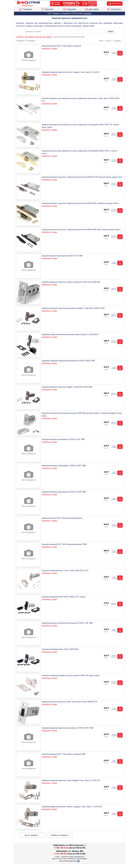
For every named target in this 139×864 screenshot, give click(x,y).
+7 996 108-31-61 (61, 848)
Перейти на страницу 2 (60, 835)
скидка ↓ (118, 41)
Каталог (47, 9)
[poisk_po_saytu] (64, 31)
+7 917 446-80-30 (61, 854)
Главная (25, 9)
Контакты (114, 9)
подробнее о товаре (49, 48)
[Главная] (28, 3)
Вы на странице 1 (32, 835)
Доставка (92, 9)
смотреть (87, 13)
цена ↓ (110, 41)
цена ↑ (102, 41)
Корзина (69, 9)
